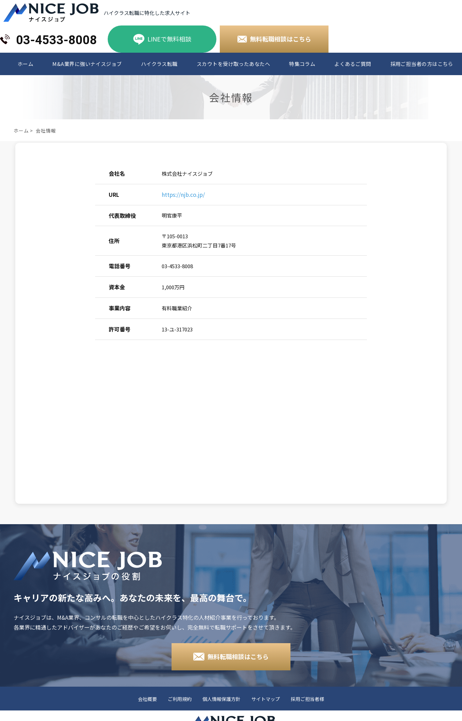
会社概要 (147, 699)
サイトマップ (265, 699)
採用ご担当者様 (307, 699)
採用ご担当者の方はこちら (421, 64)
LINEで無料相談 (169, 38)
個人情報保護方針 (221, 699)
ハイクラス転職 (159, 64)
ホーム (25, 64)
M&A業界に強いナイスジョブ (87, 64)
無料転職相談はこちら (280, 38)
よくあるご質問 (352, 64)
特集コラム (302, 64)
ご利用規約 (180, 699)
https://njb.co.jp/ (183, 194)
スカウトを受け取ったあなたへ (233, 64)
